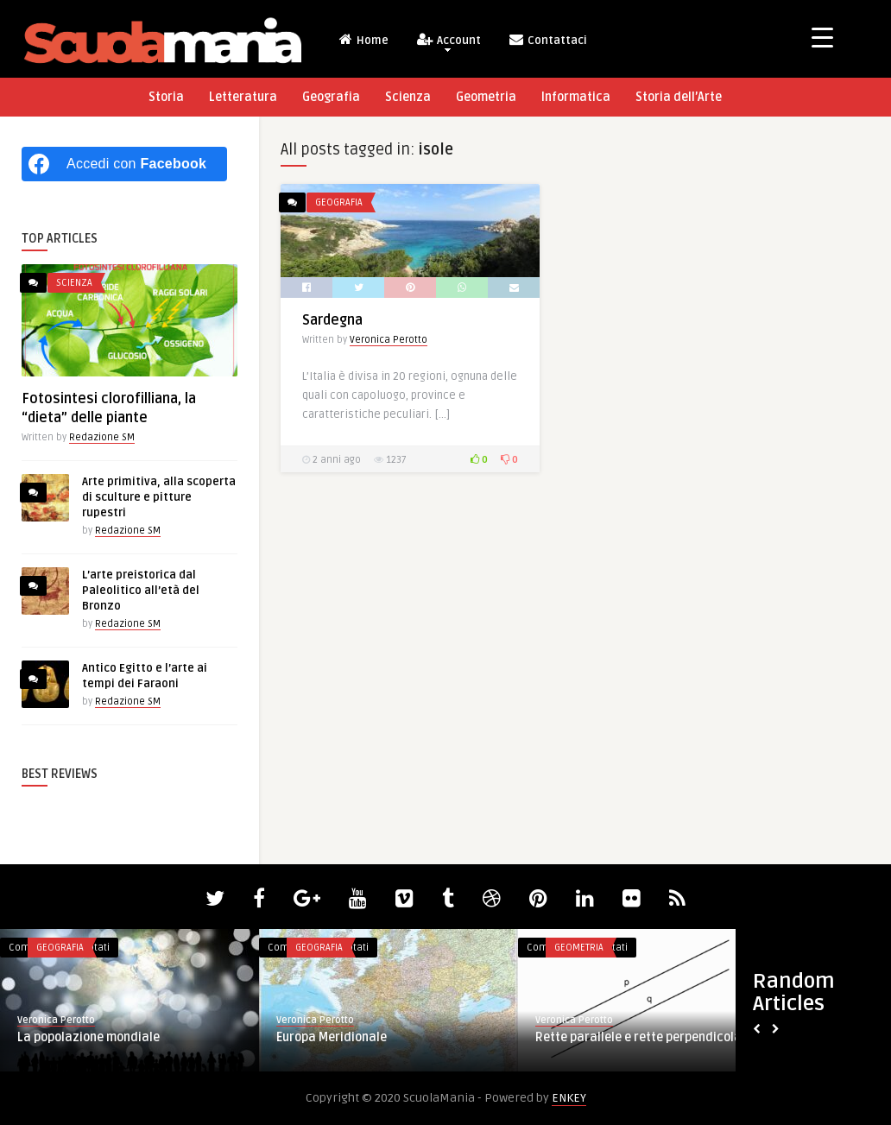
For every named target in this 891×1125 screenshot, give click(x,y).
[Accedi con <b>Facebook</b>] (124, 164)
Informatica (575, 97)
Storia (166, 97)
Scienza (408, 97)
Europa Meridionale (331, 1037)
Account (448, 42)
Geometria (486, 97)
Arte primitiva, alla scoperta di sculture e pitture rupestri (159, 497)
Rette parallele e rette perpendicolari (642, 1037)
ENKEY (569, 1097)
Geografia (331, 97)
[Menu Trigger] (822, 36)
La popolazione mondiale (88, 1037)
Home (363, 39)
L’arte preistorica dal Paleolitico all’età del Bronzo (140, 590)
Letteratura (243, 97)
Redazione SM (102, 437)
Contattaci (547, 39)
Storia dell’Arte (678, 97)
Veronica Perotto (388, 339)
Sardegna (332, 320)
